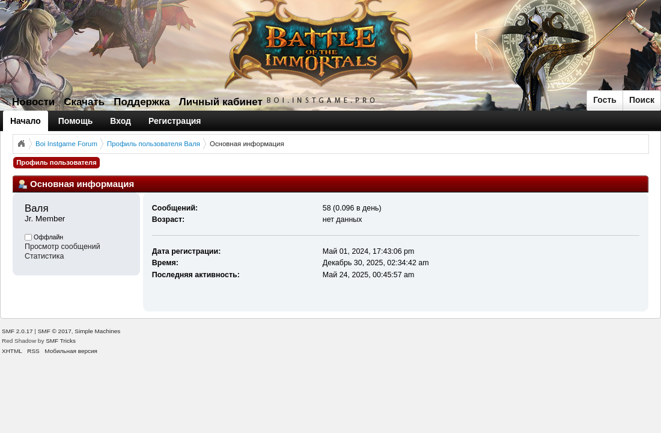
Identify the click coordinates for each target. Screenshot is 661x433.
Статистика (44, 256)
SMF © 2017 (55, 331)
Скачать (84, 102)
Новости (33, 102)
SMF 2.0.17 (17, 331)
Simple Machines (97, 331)
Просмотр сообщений (62, 246)
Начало (25, 121)
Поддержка (142, 102)
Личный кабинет (221, 102)
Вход (120, 121)
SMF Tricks (61, 340)
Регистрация (174, 121)
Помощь (75, 121)
